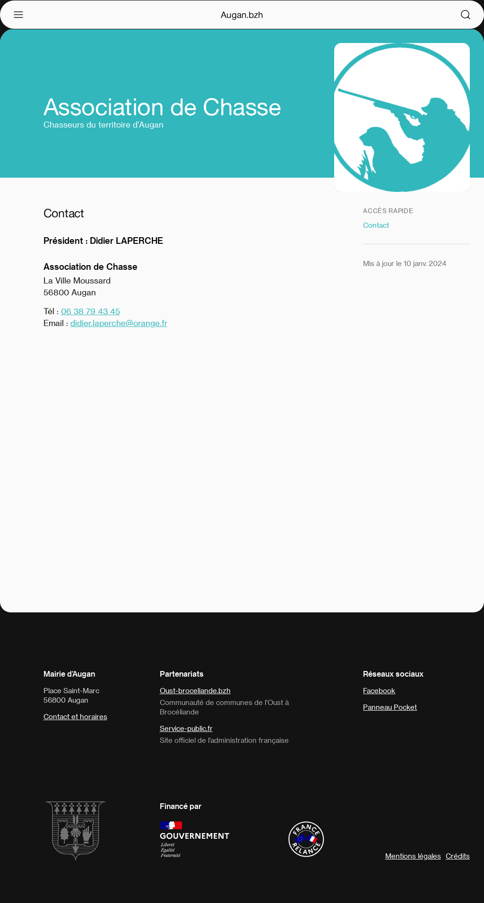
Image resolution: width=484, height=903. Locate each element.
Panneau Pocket (390, 707)
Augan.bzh (242, 14)
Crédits (458, 855)
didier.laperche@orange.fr (118, 322)
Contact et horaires (75, 716)
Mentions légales (413, 855)
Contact (376, 225)
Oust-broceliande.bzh (195, 690)
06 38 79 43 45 (90, 311)
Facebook (379, 690)
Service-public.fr (186, 728)
